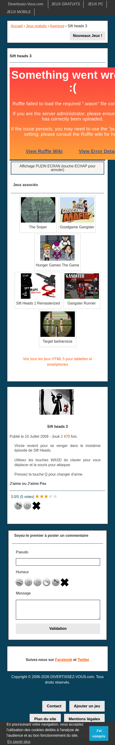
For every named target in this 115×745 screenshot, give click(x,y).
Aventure (57, 26)
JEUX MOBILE (19, 12)
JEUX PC (95, 4)
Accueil (17, 26)
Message (23, 593)
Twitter (83, 660)
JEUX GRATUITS (65, 4)
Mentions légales (84, 719)
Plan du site (45, 719)
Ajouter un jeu (87, 706)
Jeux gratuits (36, 26)
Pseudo (22, 552)
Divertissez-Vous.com (25, 4)
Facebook (63, 660)
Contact (54, 706)
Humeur (22, 572)
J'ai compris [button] (99, 733)
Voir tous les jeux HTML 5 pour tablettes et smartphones (57, 361)
